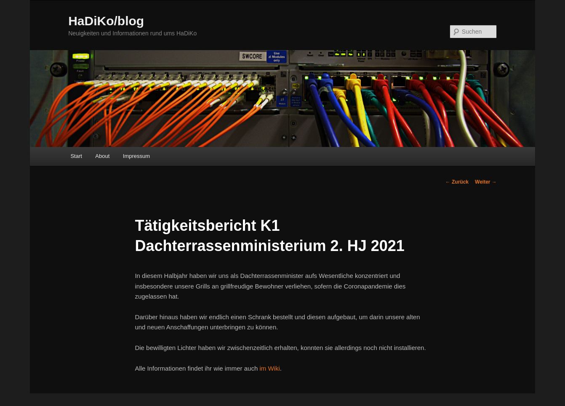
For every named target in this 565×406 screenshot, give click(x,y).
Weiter (486, 182)
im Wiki (269, 368)
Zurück (457, 182)
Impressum (136, 156)
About (102, 156)
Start (76, 156)
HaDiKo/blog (106, 21)
